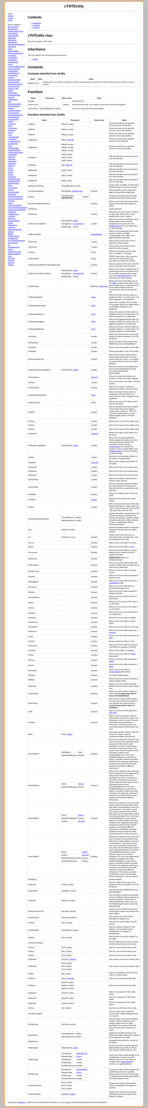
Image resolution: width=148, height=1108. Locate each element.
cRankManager (13, 183)
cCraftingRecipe (14, 73)
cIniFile (10, 122)
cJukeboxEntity (13, 137)
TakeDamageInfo (14, 254)
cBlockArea (12, 40)
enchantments (114, 446)
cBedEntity (12, 38)
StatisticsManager (14, 252)
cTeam (10, 203)
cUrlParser (12, 218)
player (111, 666)
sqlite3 (10, 249)
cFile (9, 102)
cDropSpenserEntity (15, 84)
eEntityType (103, 286)
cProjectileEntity (14, 181)
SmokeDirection (14, 247)
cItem (10, 126)
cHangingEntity (13, 117)
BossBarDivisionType (15, 31)
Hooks (10, 20)
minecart (112, 632)
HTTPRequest (13, 238)
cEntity (10, 91)
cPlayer (10, 172)
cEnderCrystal (13, 88)
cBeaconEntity (13, 36)
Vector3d (11, 258)
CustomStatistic (14, 221)
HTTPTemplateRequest (16, 241)
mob (111, 638)
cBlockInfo (12, 47)
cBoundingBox (13, 51)
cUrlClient (11, 216)
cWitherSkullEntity (15, 229)
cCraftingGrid (13, 71)
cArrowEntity (13, 33)
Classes (10, 18)
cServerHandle (13, 192)
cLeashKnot (12, 139)
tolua (10, 256)
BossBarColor (13, 29)
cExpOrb (11, 97)
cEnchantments (14, 86)
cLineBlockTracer (14, 141)
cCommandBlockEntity (16, 66)
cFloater (11, 108)
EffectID (11, 234)
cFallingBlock (13, 99)
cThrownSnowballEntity (17, 210)
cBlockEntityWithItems (16, 44)
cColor (10, 64)
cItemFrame (12, 128)
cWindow (11, 227)
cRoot (10, 185)
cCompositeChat (14, 69)
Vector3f (11, 260)
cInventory (12, 124)
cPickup (11, 170)
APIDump (21, 1102)
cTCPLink (11, 201)
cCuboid (11, 77)
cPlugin (10, 174)
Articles (11, 16)
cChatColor (12, 55)
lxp (9, 245)
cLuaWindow (13, 144)
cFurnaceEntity (13, 113)
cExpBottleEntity (14, 95)
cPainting (11, 166)
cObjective (12, 163)
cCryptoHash (12, 75)
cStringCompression (15, 199)
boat (132, 547)
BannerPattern (13, 27)
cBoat (10, 49)
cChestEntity (12, 58)
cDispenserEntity (14, 80)
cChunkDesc (12, 60)
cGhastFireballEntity (15, 115)
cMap (10, 146)
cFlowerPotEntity (14, 110)
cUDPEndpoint (13, 214)
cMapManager (13, 148)
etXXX (114, 283)
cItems (10, 133)
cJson (10, 135)
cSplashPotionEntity (15, 196)
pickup (111, 661)
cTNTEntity (12, 212)
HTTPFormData (13, 236)
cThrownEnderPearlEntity (17, 207)
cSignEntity (12, 194)
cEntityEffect (12, 93)
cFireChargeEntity (14, 104)
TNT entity (113, 713)
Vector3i (11, 263)
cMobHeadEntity (14, 150)
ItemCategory (13, 243)
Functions (36, 27)
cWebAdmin (12, 225)
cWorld (10, 232)
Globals (11, 265)
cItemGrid (11, 130)
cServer (11, 190)
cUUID (10, 223)
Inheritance (36, 23)
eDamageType (77, 191)
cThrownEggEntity (15, 205)
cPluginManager (14, 179)
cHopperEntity (13, 119)
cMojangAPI (12, 155)
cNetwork (11, 159)
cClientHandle (13, 62)
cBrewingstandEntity (15, 53)
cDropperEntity (13, 82)
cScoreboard (12, 188)
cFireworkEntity (14, 106)
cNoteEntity (12, 161)
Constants (36, 25)
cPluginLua (12, 177)
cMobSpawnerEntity (15, 152)
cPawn (10, 168)
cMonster (11, 157)
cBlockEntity (12, 42)
